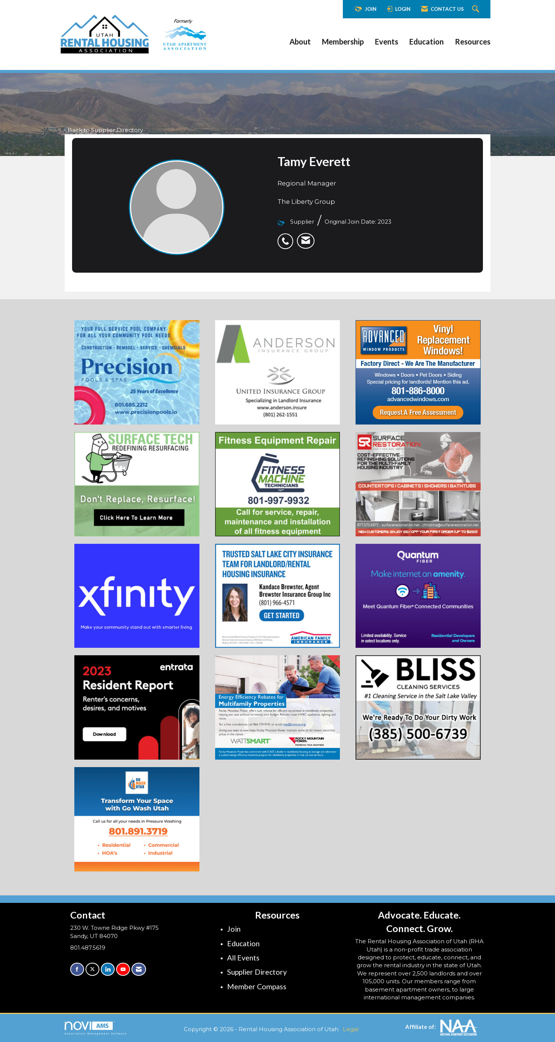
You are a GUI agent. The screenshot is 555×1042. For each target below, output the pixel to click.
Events (386, 41)
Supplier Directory (257, 972)
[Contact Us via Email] (138, 969)
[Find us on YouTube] (123, 969)
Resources (472, 41)
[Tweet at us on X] (92, 969)
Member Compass (256, 986)
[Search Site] (476, 9)
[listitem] (287, 237)
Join (234, 929)
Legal (351, 1029)
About (300, 41)
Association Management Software (96, 1028)
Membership (343, 41)
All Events (243, 957)
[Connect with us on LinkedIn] (108, 969)
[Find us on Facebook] (77, 969)
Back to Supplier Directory (104, 130)
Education (426, 41)
